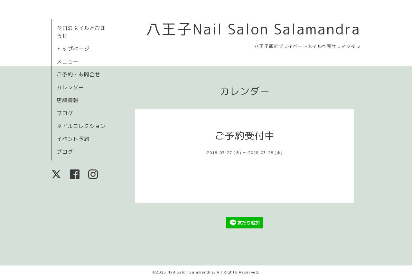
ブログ (65, 113)
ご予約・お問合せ (78, 74)
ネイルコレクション (81, 126)
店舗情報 (68, 100)
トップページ (73, 48)
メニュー (68, 61)
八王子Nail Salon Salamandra (253, 29)
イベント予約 (73, 138)
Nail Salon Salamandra (190, 272)
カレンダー (70, 87)
